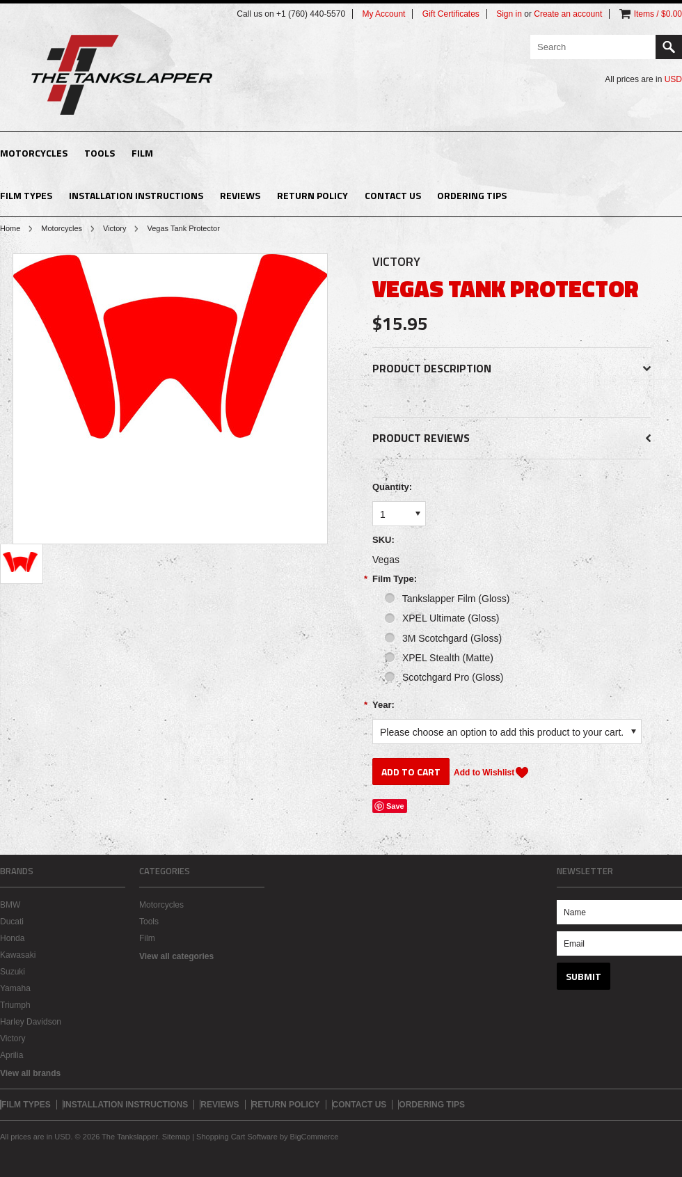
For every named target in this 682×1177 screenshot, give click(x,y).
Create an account (568, 14)
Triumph (15, 1005)
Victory (114, 228)
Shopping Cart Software (237, 1136)
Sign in (509, 14)
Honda (12, 938)
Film (142, 152)
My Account (383, 14)
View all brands (30, 1073)
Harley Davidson (30, 1022)
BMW (10, 905)
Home (10, 228)
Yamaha (15, 988)
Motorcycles (34, 152)
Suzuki (12, 972)
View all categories (176, 956)
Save (395, 806)
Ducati (12, 921)
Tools (99, 152)
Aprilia (11, 1055)
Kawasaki (17, 955)
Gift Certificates (450, 14)
